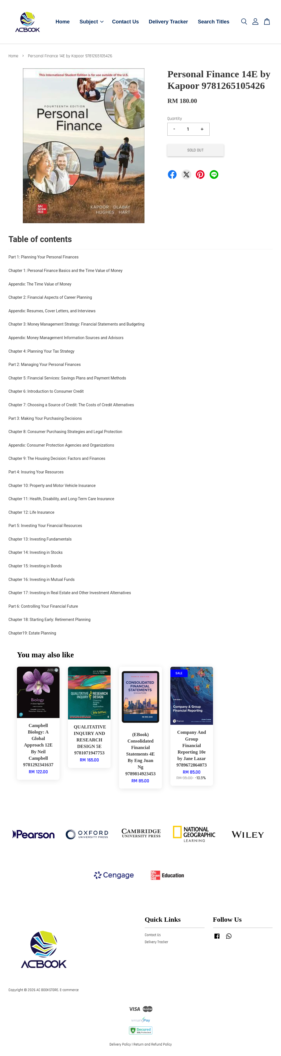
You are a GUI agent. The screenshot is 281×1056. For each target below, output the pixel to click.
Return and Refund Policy (152, 1044)
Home (63, 22)
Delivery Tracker (168, 22)
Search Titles (213, 22)
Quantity (174, 118)
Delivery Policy (120, 1044)
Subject (92, 22)
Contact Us (125, 22)
